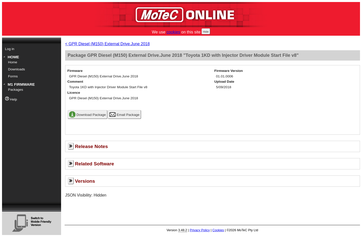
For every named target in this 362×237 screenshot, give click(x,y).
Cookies (218, 230)
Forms (13, 76)
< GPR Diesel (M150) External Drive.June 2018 (107, 44)
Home (13, 57)
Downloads (16, 69)
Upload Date (224, 81)
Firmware (74, 71)
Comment (75, 81)
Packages (15, 89)
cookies (173, 32)
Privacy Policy (200, 230)
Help (11, 99)
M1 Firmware (21, 84)
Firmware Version (228, 71)
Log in (9, 49)
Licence (73, 92)
